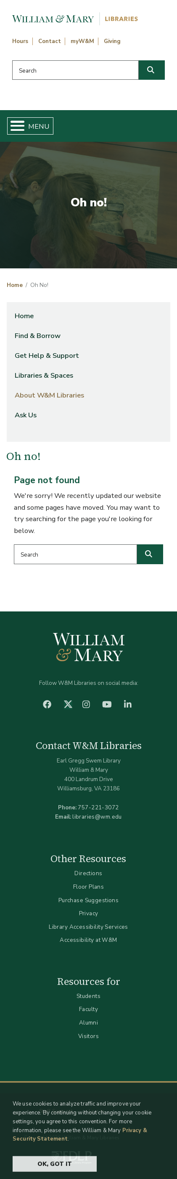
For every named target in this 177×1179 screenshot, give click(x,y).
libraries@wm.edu (97, 817)
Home (15, 285)
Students (88, 996)
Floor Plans (88, 887)
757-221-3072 (98, 807)
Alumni (88, 1023)
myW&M (82, 41)
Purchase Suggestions (88, 900)
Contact (49, 41)
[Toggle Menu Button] (14, 126)
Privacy (88, 913)
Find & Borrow (38, 336)
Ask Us (26, 415)
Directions (88, 873)
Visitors (88, 1036)
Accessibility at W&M (88, 940)
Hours (20, 41)
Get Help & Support (47, 355)
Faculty (88, 1009)
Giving (112, 41)
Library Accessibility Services (88, 927)
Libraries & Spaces (44, 375)
